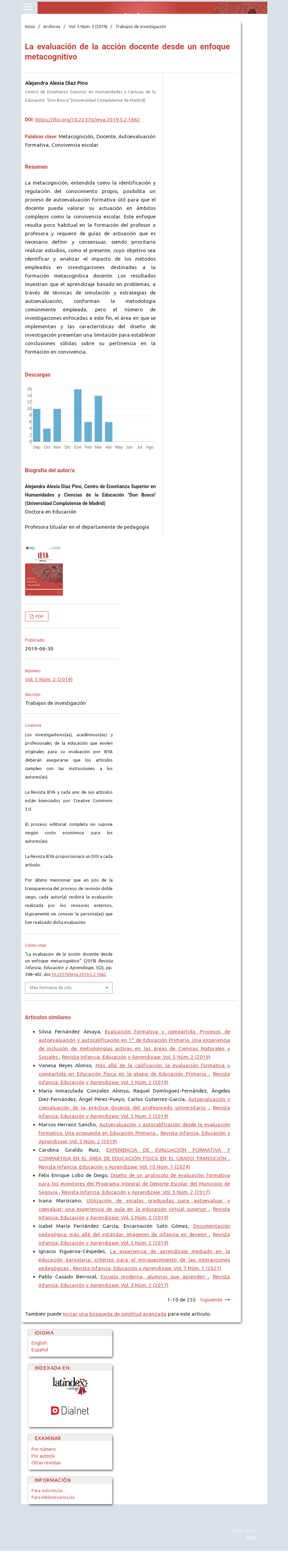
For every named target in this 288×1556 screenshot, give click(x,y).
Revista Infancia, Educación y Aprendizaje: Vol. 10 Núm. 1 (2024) (114, 1167)
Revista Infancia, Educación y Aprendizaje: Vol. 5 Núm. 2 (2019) (136, 1057)
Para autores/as (47, 1490)
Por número (43, 1449)
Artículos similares (48, 1017)
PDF (39, 616)
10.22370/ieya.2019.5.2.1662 (78, 974)
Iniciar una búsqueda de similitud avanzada (115, 1314)
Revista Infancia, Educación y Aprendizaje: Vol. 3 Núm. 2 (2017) (136, 1192)
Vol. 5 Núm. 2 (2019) (88, 26)
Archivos (52, 26)
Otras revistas (46, 1462)
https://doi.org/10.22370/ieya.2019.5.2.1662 (87, 119)
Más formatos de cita (51, 987)
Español (39, 1349)
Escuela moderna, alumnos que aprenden (154, 1276)
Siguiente (211, 1299)
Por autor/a (42, 1456)
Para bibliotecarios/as (53, 1497)
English (39, 1343)
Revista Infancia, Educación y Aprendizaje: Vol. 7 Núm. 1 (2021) (147, 1268)
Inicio (30, 26)
